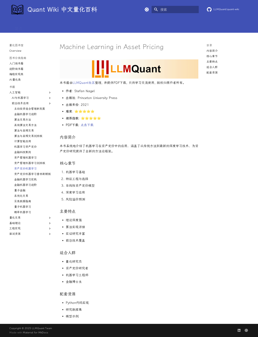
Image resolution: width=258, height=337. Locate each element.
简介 (19, 26)
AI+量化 (143, 26)
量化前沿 (98, 26)
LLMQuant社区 (84, 83)
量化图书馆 (166, 26)
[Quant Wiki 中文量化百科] (17, 9)
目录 (209, 45)
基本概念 (35, 26)
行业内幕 (189, 26)
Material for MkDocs (35, 332)
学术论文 (77, 26)
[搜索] (175, 9)
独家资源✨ (233, 26)
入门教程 (56, 26)
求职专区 (210, 26)
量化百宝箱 (121, 26)
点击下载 (87, 125)
